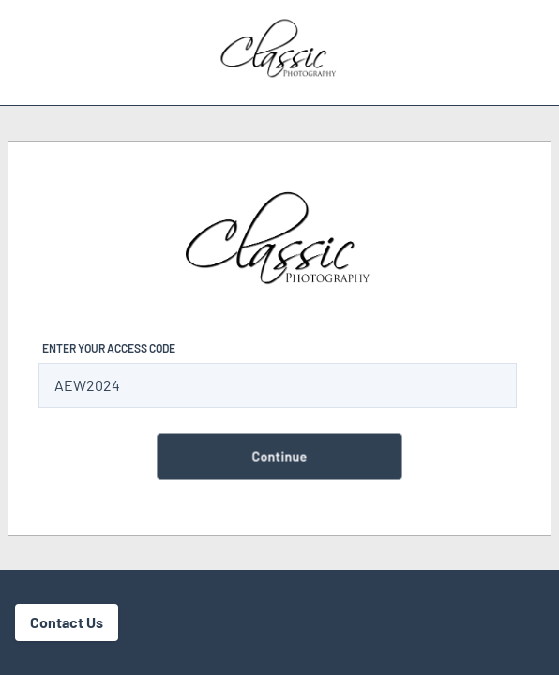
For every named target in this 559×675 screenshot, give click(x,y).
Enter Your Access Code (108, 347)
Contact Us (66, 622)
